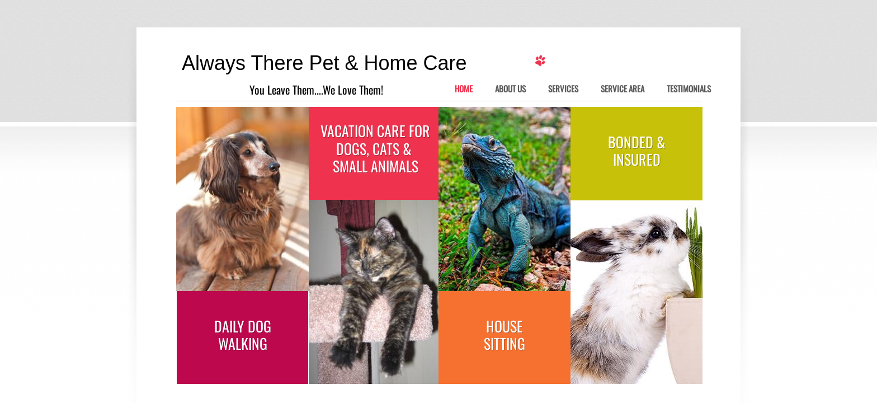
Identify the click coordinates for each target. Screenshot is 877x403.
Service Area (622, 89)
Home (464, 89)
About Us (510, 89)
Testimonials (689, 89)
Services (563, 89)
